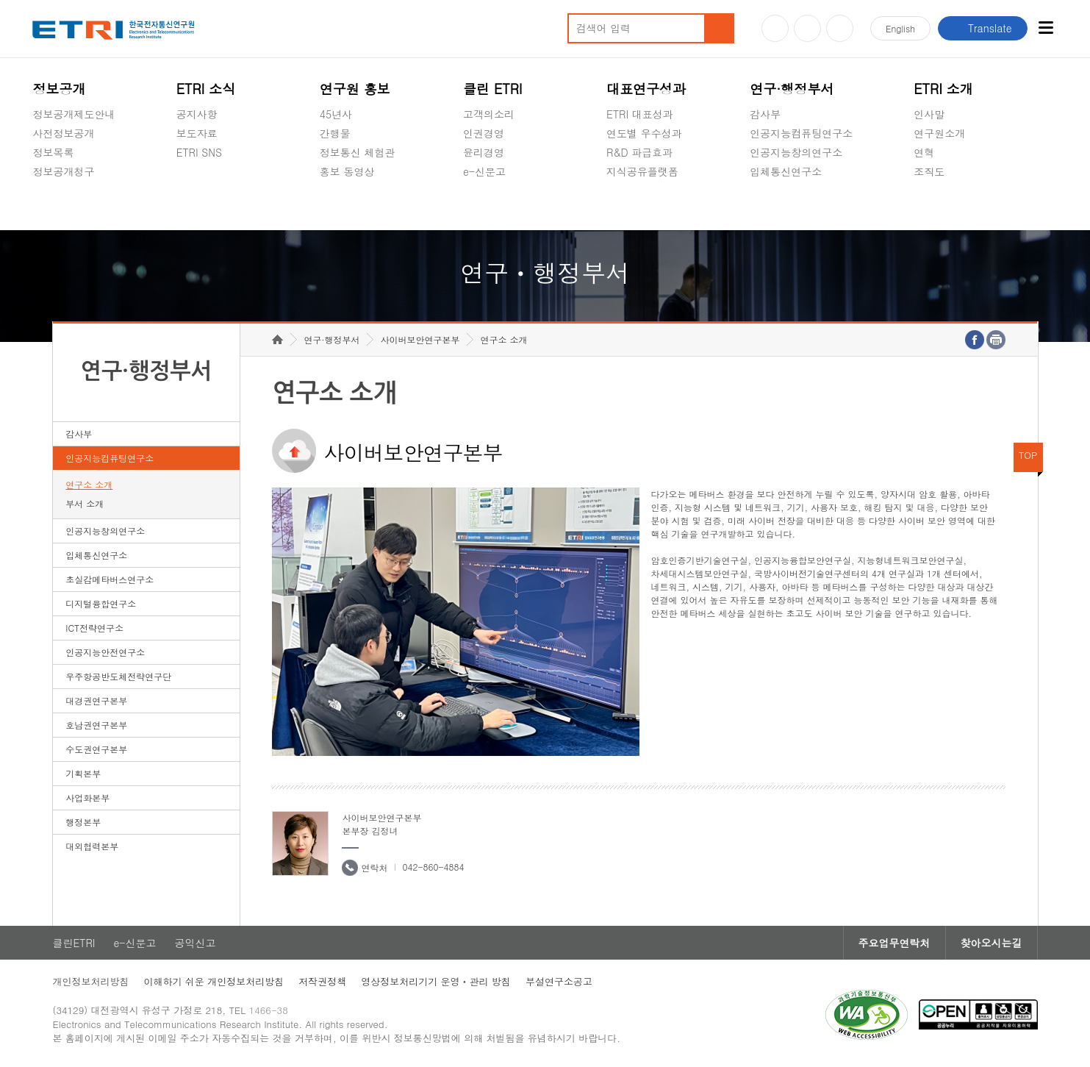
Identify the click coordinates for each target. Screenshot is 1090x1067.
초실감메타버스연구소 (801, 206)
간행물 (335, 133)
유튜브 (775, 28)
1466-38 (268, 1010)
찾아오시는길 (991, 942)
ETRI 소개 (943, 88)
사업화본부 (87, 797)
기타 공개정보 (946, 206)
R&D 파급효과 (639, 152)
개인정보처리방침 (91, 981)
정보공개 (58, 88)
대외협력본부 (91, 846)
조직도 (929, 171)
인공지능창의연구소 (796, 152)
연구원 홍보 (355, 88)
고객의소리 (488, 114)
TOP (1028, 455)
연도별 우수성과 (644, 133)
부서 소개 (84, 503)
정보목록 (52, 152)
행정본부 (83, 822)
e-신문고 (484, 171)
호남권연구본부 (96, 724)
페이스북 (839, 28)
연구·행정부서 (791, 88)
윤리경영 (483, 152)
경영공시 (52, 206)
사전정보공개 (63, 133)
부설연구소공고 (559, 981)
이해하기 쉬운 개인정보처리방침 (214, 981)
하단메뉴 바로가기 (0, 0)
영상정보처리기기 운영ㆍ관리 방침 (436, 981)
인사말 (929, 114)
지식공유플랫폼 (642, 171)
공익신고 (483, 206)
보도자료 (197, 133)
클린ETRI (74, 942)
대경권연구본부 (96, 700)
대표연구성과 (646, 88)
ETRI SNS (199, 152)
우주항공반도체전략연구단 (118, 676)
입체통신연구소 (786, 171)
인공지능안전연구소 (105, 652)
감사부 (765, 114)
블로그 (807, 28)
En (900, 28)
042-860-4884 (433, 866)
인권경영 (483, 133)
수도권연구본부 (96, 749)
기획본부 (83, 773)
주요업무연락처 (894, 942)
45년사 (336, 114)
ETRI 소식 (206, 88)
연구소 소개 (88, 484)
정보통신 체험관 (357, 152)
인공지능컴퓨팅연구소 (801, 133)
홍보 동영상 (347, 171)
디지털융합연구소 (100, 603)
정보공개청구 (63, 171)
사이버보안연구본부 (419, 339)
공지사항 (197, 114)
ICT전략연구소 (94, 627)
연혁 (924, 152)
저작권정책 (322, 981)
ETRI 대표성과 (639, 114)
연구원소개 (939, 133)
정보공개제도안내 (73, 114)
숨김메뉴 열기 (39, 189)
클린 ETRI (493, 88)
